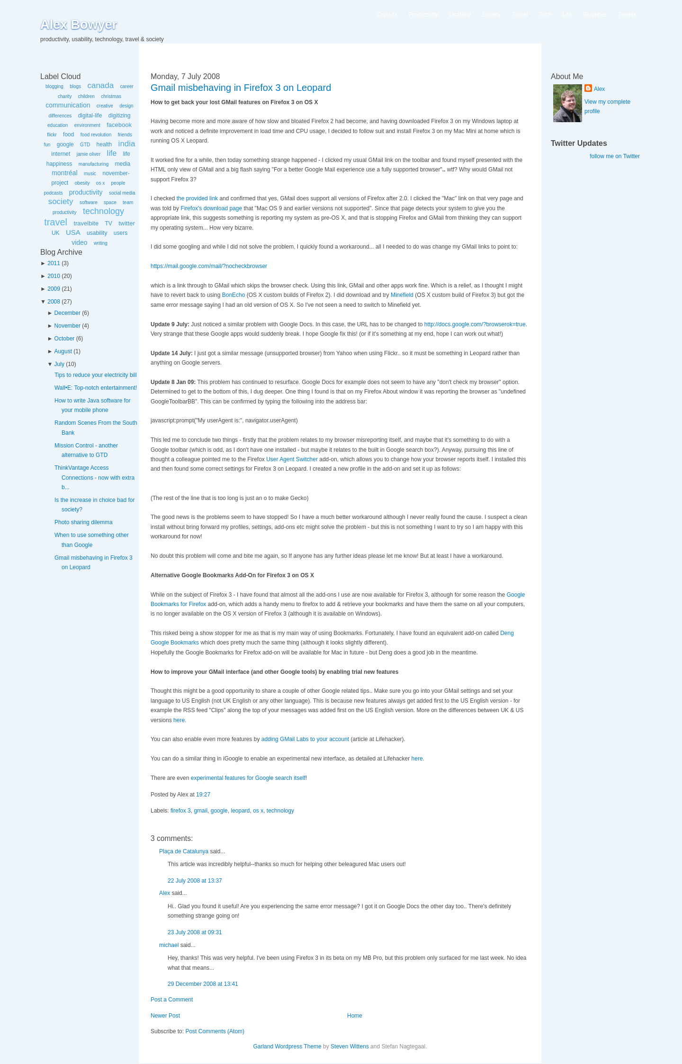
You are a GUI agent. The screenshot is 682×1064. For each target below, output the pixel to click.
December (67, 313)
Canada (387, 14)
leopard (240, 810)
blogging (54, 86)
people (118, 183)
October (64, 338)
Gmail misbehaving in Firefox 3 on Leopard (241, 87)
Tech (545, 14)
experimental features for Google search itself (248, 778)
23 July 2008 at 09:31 (195, 932)
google (65, 144)
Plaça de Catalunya (183, 851)
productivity (86, 192)
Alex (164, 893)
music (90, 173)
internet (60, 154)
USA (73, 232)
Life (567, 14)
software (89, 202)
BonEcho (233, 295)
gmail (200, 810)
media (123, 164)
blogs (75, 86)
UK (56, 233)
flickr (52, 134)
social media (122, 193)
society (60, 201)
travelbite (86, 223)
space (110, 202)
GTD (85, 144)
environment (87, 125)
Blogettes (595, 14)
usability (97, 233)
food (68, 134)
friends (125, 134)
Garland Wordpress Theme (287, 1046)
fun (47, 144)
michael (169, 945)
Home (354, 1015)
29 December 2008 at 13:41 (203, 984)
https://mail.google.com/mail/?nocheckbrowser (209, 266)
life (112, 153)
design (126, 105)
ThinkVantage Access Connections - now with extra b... (94, 478)
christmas (111, 96)
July (59, 364)
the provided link (197, 198)
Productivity (423, 14)
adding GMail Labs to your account (305, 739)
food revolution (96, 134)
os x (100, 183)
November (67, 325)
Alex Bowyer (78, 25)
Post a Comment (172, 999)
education (57, 125)
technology (103, 211)
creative (105, 105)
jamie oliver (89, 154)
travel (55, 222)
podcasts (53, 193)
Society (491, 14)
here (179, 720)
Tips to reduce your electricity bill (95, 375)
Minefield (402, 295)
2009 (53, 289)
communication (67, 105)
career (127, 86)
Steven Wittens (350, 1046)
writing (101, 243)
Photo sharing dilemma (83, 522)
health (104, 144)
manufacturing (93, 164)
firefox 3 (180, 810)
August (63, 351)
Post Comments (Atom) (214, 1031)
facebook (119, 124)
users (120, 233)
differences (60, 115)
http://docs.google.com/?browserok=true (475, 324)
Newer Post (165, 1015)
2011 (53, 263)
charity (65, 96)
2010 (53, 276)
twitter (126, 223)
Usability (460, 14)
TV (108, 223)
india (126, 143)
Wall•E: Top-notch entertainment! (95, 387)
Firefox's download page (211, 208)
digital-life (90, 115)
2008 (53, 301)
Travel (520, 14)
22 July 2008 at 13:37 (195, 880)
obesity (82, 183)
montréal (64, 173)
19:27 (203, 794)
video (79, 242)
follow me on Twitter (615, 156)
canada (100, 85)
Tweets (627, 14)
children (86, 96)
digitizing (119, 115)
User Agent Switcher (292, 459)
